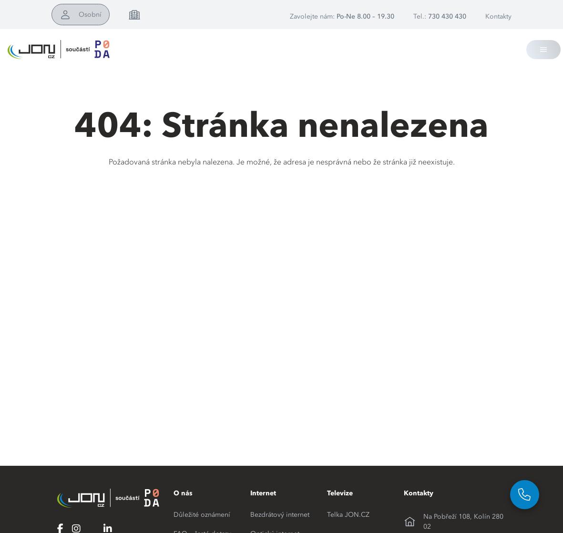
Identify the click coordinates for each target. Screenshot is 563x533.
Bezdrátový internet (279, 514)
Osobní (90, 14)
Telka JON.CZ (348, 514)
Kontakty (498, 16)
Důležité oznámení (202, 514)
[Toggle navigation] (543, 49)
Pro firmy (161, 14)
